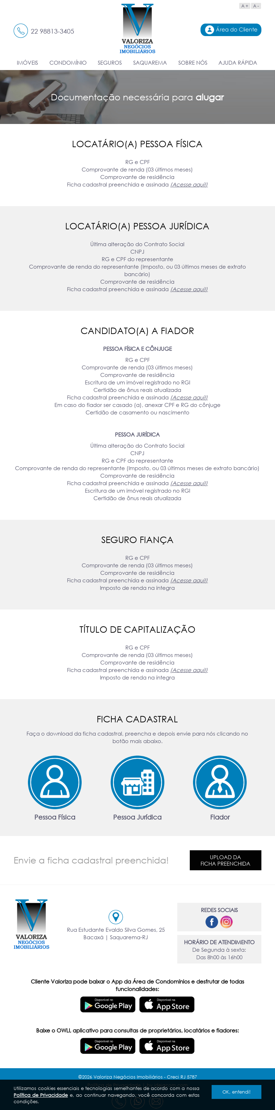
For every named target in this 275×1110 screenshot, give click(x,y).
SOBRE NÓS (192, 62)
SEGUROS (110, 62)
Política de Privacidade (41, 1095)
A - (256, 6)
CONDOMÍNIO (68, 62)
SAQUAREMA (150, 62)
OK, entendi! (236, 1092)
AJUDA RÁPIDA (237, 62)
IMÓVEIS (27, 62)
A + (244, 6)
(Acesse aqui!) (189, 184)
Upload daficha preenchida (225, 860)
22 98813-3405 (52, 31)
